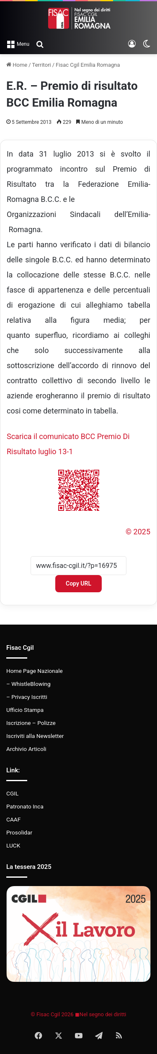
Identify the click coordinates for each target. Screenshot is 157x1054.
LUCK (13, 845)
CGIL (12, 793)
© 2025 (138, 531)
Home (16, 65)
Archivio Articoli (26, 748)
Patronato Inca (25, 806)
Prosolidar (19, 832)
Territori (41, 65)
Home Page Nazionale (34, 670)
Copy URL (78, 583)
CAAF (13, 819)
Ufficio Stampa (25, 709)
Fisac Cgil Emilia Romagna (88, 65)
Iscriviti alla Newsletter (35, 735)
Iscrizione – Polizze (31, 722)
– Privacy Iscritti (26, 696)
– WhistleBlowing (28, 683)
